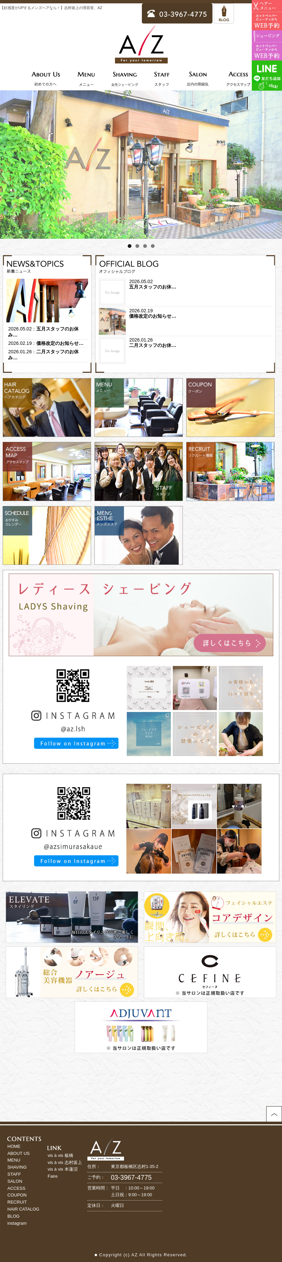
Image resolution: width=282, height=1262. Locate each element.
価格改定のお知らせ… (59, 343)
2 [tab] (137, 246)
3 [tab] (145, 246)
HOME (14, 1146)
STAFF (14, 1174)
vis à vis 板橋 (60, 1155)
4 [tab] (153, 246)
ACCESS (16, 1188)
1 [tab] (129, 246)
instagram (17, 1223)
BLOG (13, 1216)
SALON (14, 1181)
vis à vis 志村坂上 (65, 1162)
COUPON (17, 1195)
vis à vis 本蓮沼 (63, 1169)
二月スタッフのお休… (152, 345)
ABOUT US (18, 1153)
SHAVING (17, 1167)
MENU (13, 1160)
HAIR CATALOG (23, 1209)
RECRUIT (17, 1202)
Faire (53, 1176)
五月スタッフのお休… (152, 286)
